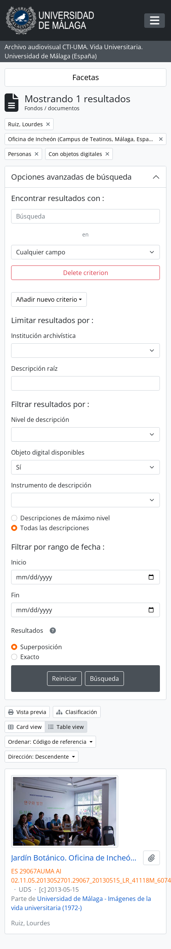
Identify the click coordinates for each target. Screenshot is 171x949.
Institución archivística (43, 335)
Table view (66, 726)
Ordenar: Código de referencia (48, 741)
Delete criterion (85, 273)
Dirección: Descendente (39, 756)
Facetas (85, 77)
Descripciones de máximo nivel (65, 518)
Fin (15, 595)
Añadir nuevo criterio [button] (46, 299)
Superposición (41, 647)
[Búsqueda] (85, 216)
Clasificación (76, 712)
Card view (25, 726)
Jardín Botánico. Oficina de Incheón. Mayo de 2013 (75, 857)
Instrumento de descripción (51, 485)
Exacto (29, 657)
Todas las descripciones (54, 528)
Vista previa (27, 712)
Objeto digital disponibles (48, 452)
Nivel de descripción (40, 419)
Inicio (18, 562)
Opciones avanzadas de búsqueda (71, 177)
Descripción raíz (34, 368)
